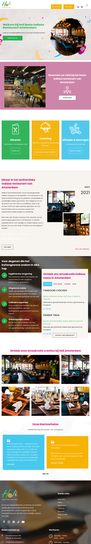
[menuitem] (78, 7)
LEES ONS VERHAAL (82, 252)
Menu (60, 506)
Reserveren (62, 509)
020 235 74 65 (12, 242)
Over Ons (61, 502)
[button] (43, 477)
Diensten (61, 515)
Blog (59, 521)
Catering (61, 512)
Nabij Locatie (62, 518)
